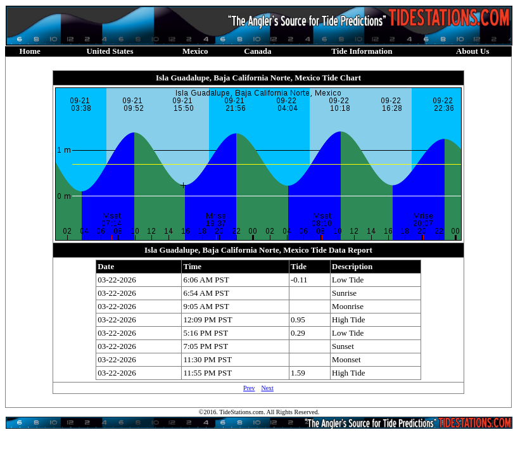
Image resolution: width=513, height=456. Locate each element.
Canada (257, 51)
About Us (472, 51)
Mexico (195, 51)
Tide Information (361, 51)
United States (109, 51)
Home (30, 51)
